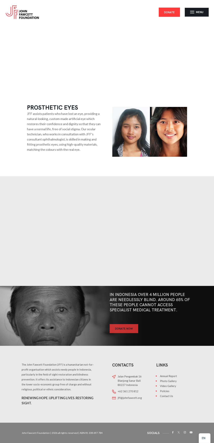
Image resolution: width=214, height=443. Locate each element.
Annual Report (168, 376)
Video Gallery (168, 386)
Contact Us (166, 396)
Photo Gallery (168, 381)
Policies (164, 391)
